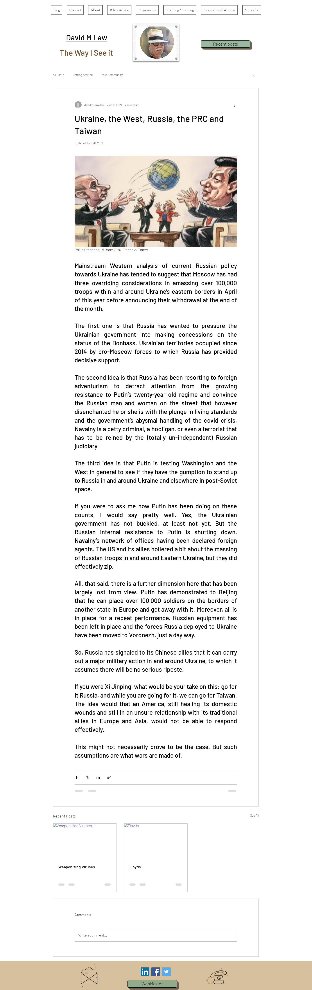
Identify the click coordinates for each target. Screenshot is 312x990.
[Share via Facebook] (77, 777)
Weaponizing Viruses (76, 866)
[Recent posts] (225, 44)
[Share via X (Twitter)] (87, 777)
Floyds (135, 866)
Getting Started (83, 75)
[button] (86, 37)
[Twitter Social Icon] (166, 971)
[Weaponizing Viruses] (84, 841)
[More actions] (234, 104)
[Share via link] (109, 777)
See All (254, 815)
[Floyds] (155, 841)
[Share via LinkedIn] (98, 777)
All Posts (58, 75)
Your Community (112, 75)
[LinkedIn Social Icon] (145, 971)
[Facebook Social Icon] (155, 971)
